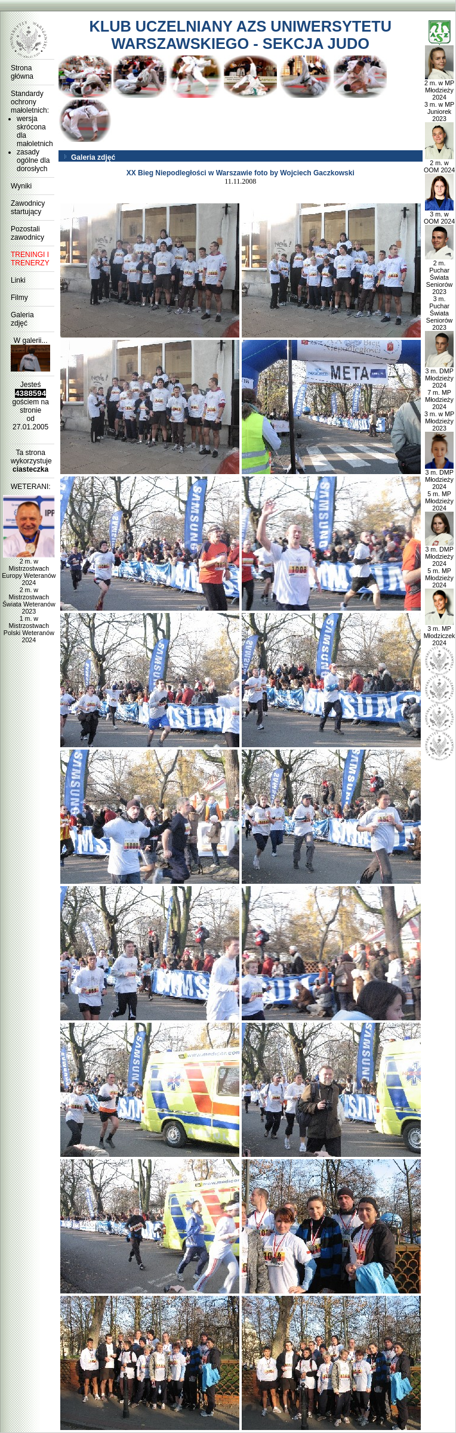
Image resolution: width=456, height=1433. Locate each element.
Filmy (19, 297)
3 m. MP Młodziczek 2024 (439, 632)
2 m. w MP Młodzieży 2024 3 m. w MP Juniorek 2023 (439, 97)
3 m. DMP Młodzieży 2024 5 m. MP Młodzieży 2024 (439, 487)
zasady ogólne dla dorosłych (33, 160)
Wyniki (21, 186)
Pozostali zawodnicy (27, 233)
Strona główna (22, 72)
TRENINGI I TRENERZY (30, 258)
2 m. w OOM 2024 (439, 163)
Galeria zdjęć (22, 319)
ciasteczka (30, 469)
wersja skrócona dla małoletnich (33, 131)
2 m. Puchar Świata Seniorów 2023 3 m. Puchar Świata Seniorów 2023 (439, 292)
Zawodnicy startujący (28, 207)
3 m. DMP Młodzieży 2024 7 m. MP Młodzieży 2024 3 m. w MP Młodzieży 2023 (439, 396)
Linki (18, 280)
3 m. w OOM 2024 (439, 215)
